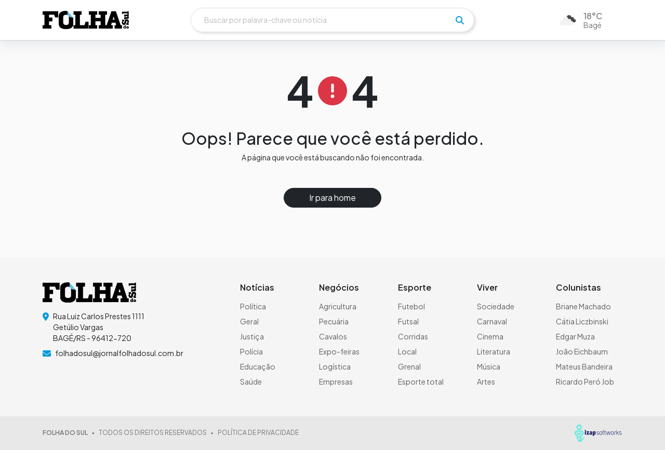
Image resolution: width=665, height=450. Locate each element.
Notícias (257, 287)
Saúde (251, 381)
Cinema (490, 336)
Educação (257, 366)
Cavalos (333, 336)
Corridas (413, 336)
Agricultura (337, 306)
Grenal (409, 366)
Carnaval (492, 321)
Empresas (336, 381)
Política (253, 306)
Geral (249, 321)
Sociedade (495, 306)
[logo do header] (86, 20)
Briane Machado (583, 306)
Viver (487, 287)
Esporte (414, 287)
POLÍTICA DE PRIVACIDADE (258, 433)
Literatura (493, 351)
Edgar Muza (575, 336)
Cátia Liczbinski (582, 321)
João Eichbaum (582, 351)
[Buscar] (332, 20)
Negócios (339, 287)
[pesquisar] (460, 20)
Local (407, 351)
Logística (335, 366)
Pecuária (334, 321)
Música (488, 366)
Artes (486, 381)
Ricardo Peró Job (585, 381)
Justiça (252, 336)
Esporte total (421, 381)
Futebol (411, 306)
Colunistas (578, 287)
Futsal (408, 321)
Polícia (251, 351)
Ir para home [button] (332, 197)
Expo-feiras (339, 351)
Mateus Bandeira (584, 366)
